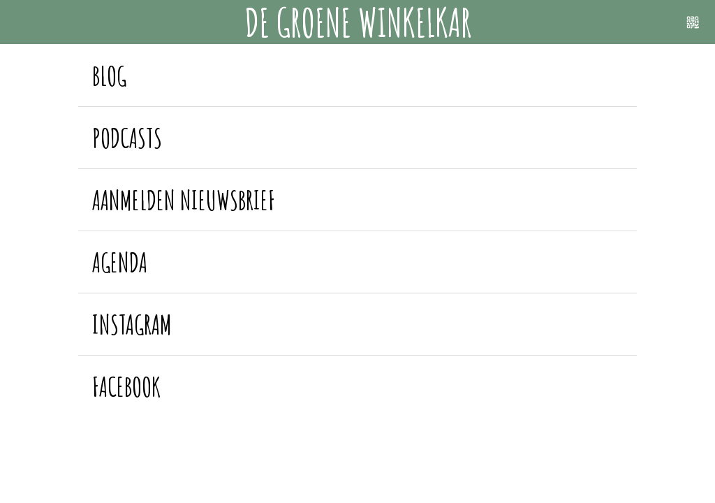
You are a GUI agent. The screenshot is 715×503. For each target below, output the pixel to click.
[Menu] (22, 22)
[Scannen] (692, 22)
